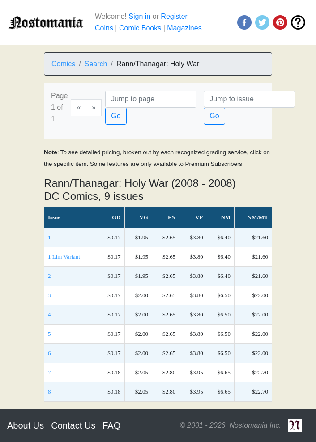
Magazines (184, 28)
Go (115, 116)
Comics (63, 64)
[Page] (150, 99)
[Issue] (249, 99)
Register (174, 16)
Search (96, 64)
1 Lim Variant (64, 256)
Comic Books (140, 28)
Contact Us (73, 425)
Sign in (139, 16)
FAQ (111, 425)
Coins (104, 28)
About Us (25, 425)
